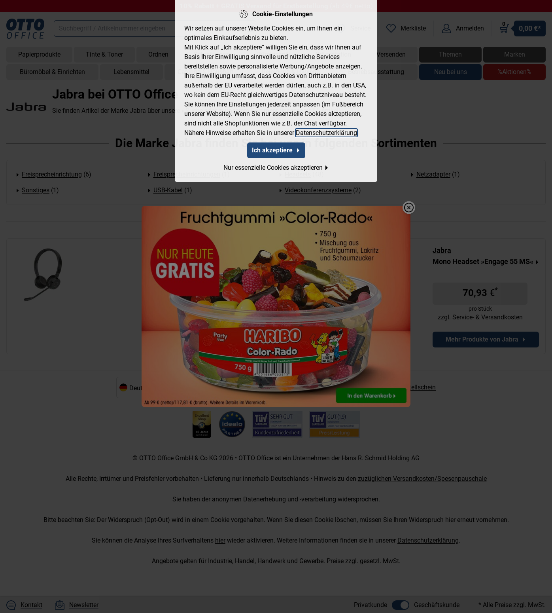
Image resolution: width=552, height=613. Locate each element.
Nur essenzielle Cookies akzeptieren (276, 167)
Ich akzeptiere (276, 150)
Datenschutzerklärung (326, 133)
